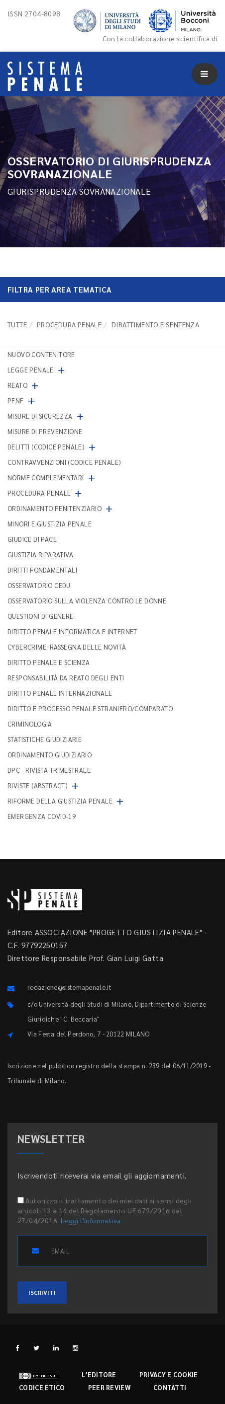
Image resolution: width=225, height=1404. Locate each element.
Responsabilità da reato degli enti (65, 677)
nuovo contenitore (41, 354)
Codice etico (42, 1387)
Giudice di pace (32, 539)
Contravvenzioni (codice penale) (64, 462)
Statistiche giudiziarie (44, 739)
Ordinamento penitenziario (54, 508)
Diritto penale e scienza (48, 662)
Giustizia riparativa (40, 554)
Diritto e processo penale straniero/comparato (90, 708)
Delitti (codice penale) (46, 447)
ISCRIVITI (42, 1292)
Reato (17, 385)
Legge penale (30, 370)
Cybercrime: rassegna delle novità (66, 647)
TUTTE (17, 324)
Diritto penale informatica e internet (72, 631)
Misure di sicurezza (40, 416)
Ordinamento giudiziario (49, 754)
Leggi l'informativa (91, 1220)
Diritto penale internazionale (59, 693)
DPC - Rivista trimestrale (49, 770)
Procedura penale (69, 324)
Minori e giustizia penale (49, 523)
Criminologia (29, 724)
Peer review (109, 1387)
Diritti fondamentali (42, 570)
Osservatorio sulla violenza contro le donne (86, 600)
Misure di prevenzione (44, 431)
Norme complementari (45, 477)
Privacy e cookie (168, 1374)
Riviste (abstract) (37, 785)
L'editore (99, 1374)
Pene (15, 400)
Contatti (169, 1387)
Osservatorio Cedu (39, 585)
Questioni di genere (40, 616)
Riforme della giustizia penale (59, 801)
